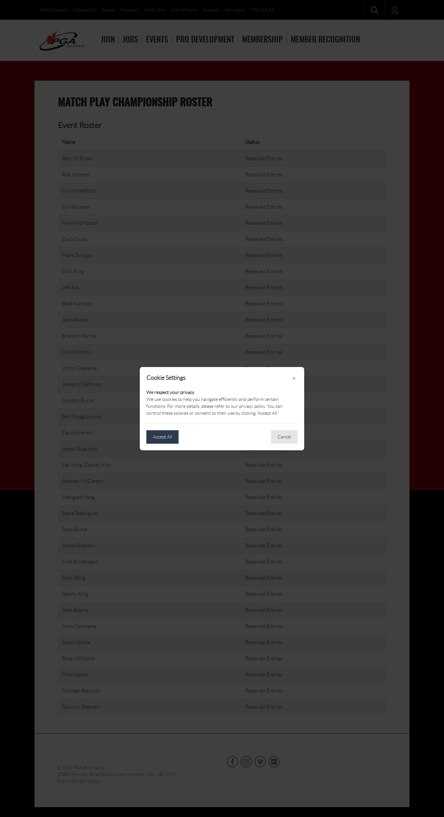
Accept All (162, 436)
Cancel (284, 436)
